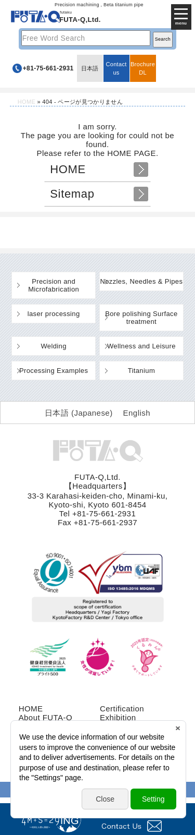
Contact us (116, 68)
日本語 (90, 68)
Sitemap (72, 193)
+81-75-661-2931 (48, 68)
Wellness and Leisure (141, 346)
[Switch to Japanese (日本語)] (79, 412)
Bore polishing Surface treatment (141, 317)
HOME (26, 102)
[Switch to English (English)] (136, 412)
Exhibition (118, 717)
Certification (122, 708)
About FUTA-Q (45, 717)
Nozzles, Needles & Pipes (141, 281)
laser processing (54, 314)
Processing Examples (53, 370)
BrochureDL (143, 68)
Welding (53, 346)
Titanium (141, 370)
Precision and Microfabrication (53, 285)
